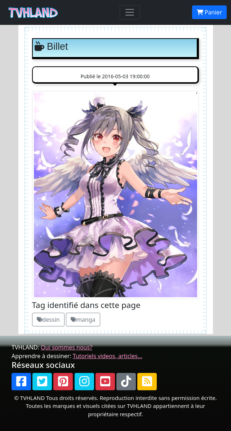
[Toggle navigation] (130, 12)
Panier (209, 12)
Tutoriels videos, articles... (107, 356)
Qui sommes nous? (66, 347)
